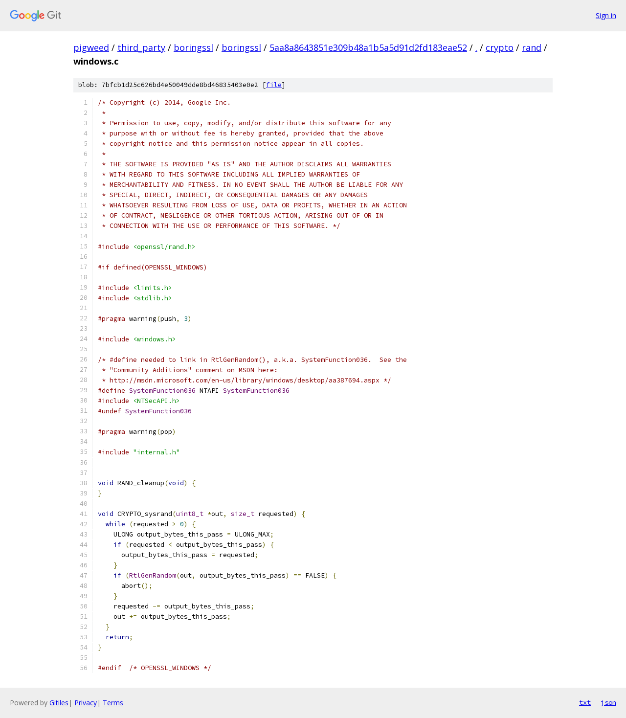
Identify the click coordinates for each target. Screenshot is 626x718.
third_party (141, 47)
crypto (500, 47)
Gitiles (58, 702)
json (608, 702)
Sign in (606, 15)
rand (531, 47)
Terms (113, 702)
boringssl (193, 47)
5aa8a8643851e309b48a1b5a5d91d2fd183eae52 (368, 47)
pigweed (91, 47)
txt (585, 702)
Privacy (85, 702)
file (274, 85)
